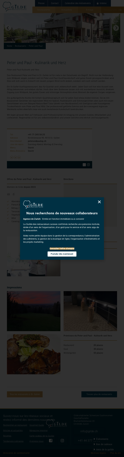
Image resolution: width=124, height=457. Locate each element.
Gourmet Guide (36, 425)
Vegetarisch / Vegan (21, 215)
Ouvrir (31, 147)
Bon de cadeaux (104, 444)
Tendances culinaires (13, 441)
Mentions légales (98, 453)
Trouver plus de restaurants (99, 394)
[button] (90, 202)
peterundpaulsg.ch (37, 141)
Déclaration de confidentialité (16, 453)
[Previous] (8, 28)
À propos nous (36, 441)
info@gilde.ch (89, 431)
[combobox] (112, 10)
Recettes (7, 436)
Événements (102, 439)
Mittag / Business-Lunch (23, 208)
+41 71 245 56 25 (36, 134)
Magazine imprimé (38, 430)
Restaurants (20, 46)
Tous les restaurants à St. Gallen (25, 394)
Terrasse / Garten (19, 211)
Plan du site (115, 453)
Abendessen (17, 201)
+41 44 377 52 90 (89, 440)
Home (9, 46)
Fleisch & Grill (18, 204)
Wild (13, 218)
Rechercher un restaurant (15, 425)
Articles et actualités (13, 430)
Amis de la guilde (105, 449)
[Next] (116, 28)
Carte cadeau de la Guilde (41, 436)
